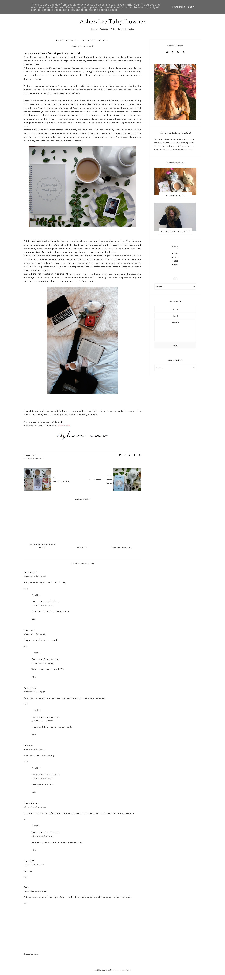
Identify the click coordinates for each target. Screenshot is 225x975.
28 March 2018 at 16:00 (35, 807)
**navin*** (29, 861)
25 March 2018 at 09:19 (42, 663)
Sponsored (39, 458)
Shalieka (28, 745)
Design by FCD (125, 970)
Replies (37, 595)
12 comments (29, 455)
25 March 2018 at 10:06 (42, 720)
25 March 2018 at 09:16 (34, 634)
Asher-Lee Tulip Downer (112, 22)
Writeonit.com (64, 425)
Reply (26, 588)
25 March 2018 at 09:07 (43, 605)
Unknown (29, 630)
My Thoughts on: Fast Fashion (175, 231)
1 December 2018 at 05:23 (35, 891)
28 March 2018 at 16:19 (42, 836)
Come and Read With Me (46, 601)
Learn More (178, 7)
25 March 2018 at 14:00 (34, 749)
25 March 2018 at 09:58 (34, 691)
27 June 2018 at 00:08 (34, 864)
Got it (191, 7)
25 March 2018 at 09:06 (35, 576)
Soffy (27, 887)
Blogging (30, 458)
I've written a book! (175, 195)
